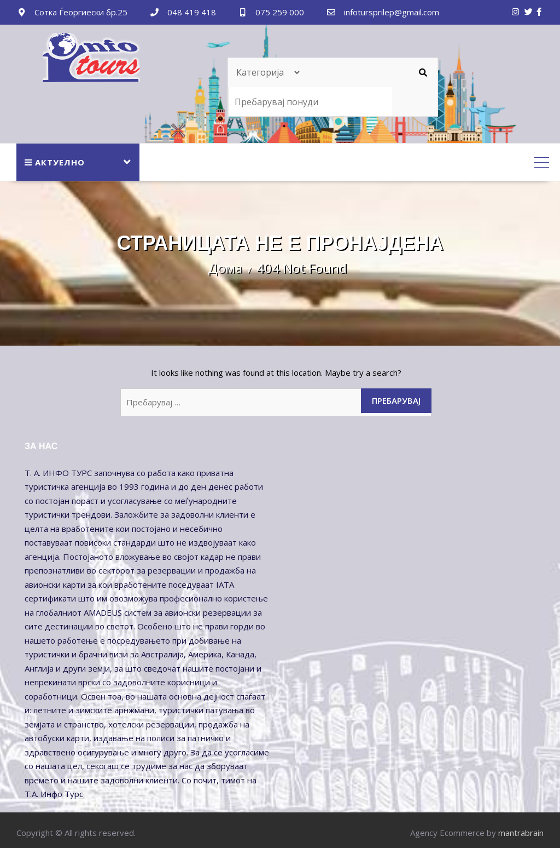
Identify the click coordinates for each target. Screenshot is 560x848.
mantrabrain (521, 832)
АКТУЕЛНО (55, 162)
